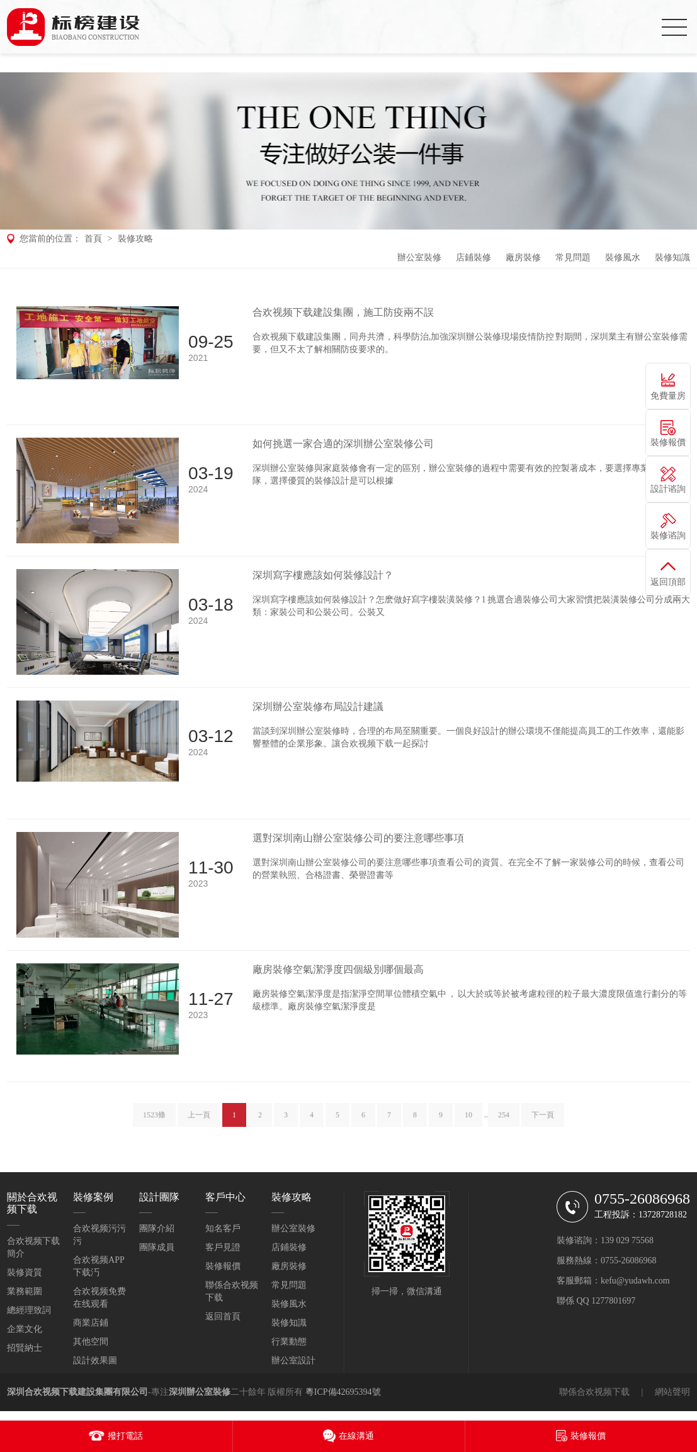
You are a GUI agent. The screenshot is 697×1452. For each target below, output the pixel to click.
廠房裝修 (523, 257)
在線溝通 (356, 1436)
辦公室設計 (293, 1360)
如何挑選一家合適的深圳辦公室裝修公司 (343, 443)
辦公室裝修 (419, 257)
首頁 (93, 238)
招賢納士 (24, 1348)
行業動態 (289, 1341)
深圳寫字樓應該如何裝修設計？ (323, 575)
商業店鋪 (90, 1322)
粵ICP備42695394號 (343, 1392)
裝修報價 (223, 1266)
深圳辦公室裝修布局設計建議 (317, 706)
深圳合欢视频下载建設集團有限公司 (77, 1392)
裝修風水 (622, 257)
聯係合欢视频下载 (594, 1392)
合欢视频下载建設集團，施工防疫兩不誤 (343, 312)
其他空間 (90, 1341)
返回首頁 (223, 1316)
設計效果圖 (95, 1360)
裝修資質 (24, 1272)
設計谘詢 (668, 489)
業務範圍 (24, 1291)
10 (468, 1123)
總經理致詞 (29, 1310)
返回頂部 (668, 582)
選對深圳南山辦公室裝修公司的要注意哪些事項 (358, 838)
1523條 (154, 1123)
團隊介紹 (156, 1228)
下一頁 (542, 1123)
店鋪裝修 (473, 257)
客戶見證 (223, 1247)
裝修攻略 (135, 238)
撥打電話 (125, 1436)
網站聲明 (672, 1392)
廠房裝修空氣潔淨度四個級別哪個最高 (338, 969)
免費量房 (668, 396)
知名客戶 (223, 1228)
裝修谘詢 (668, 535)
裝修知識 (672, 257)
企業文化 (24, 1329)
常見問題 (573, 257)
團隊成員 (156, 1247)
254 (503, 1123)
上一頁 (199, 1123)
